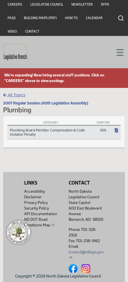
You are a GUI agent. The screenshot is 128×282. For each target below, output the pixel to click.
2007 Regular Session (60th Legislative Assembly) (45, 103)
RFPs (105, 4)
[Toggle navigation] (117, 52)
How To (71, 18)
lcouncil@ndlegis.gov (86, 254)
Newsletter (82, 4)
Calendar (94, 18)
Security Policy (36, 208)
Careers (15, 4)
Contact (32, 31)
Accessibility (34, 191)
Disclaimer (33, 197)
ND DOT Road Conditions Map (39, 222)
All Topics (14, 94)
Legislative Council (46, 4)
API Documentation (40, 213)
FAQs (12, 18)
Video (12, 31)
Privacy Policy (36, 202)
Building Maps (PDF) (40, 18)
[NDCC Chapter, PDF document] (116, 130)
